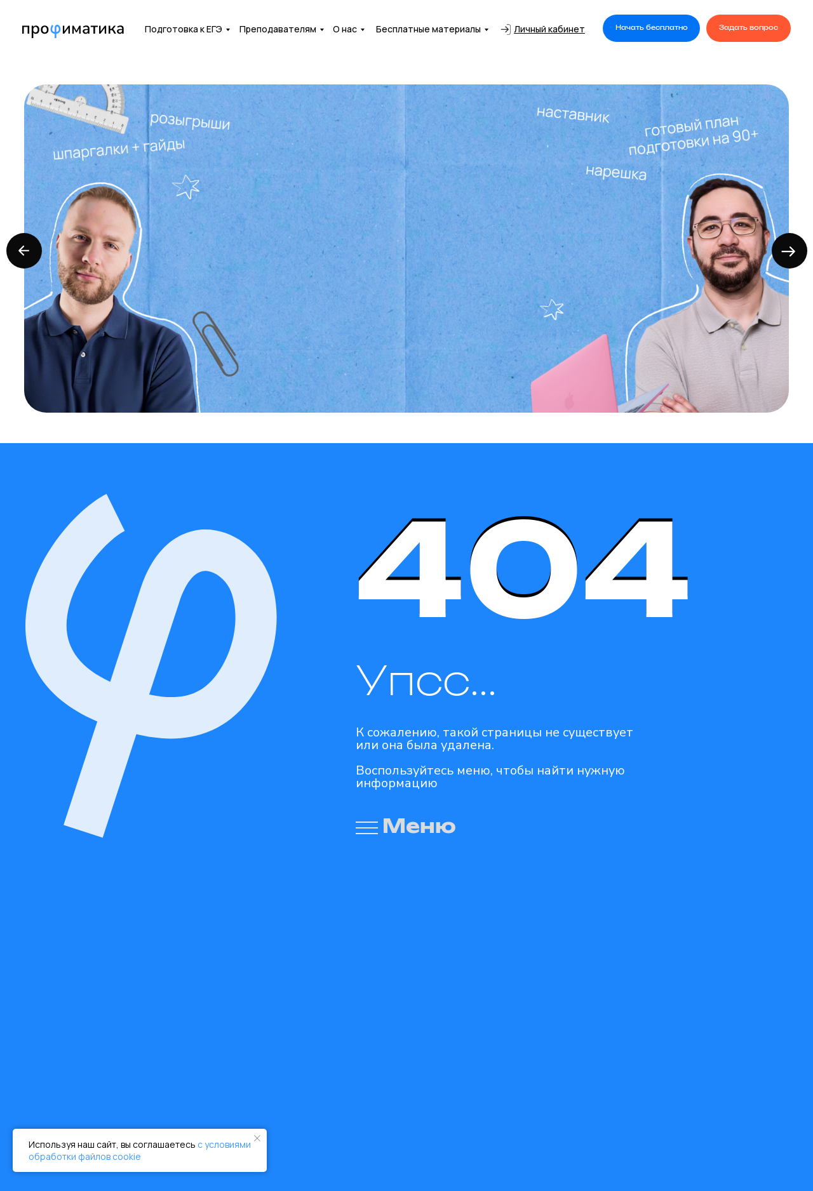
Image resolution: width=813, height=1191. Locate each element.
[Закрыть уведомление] (257, 1138)
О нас (345, 29)
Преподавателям (277, 29)
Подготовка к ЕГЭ (183, 29)
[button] (651, 28)
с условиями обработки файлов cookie (140, 1150)
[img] (73, 31)
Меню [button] (419, 827)
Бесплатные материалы (428, 29)
